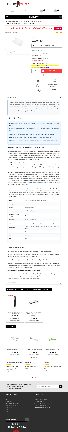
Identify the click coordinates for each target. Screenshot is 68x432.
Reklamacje (9, 411)
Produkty (34, 17)
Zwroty (7, 409)
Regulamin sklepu (11, 405)
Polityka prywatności (12, 403)
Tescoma (15, 32)
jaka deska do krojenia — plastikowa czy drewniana (38, 182)
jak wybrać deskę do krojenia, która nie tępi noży (43, 109)
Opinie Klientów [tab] (12, 283)
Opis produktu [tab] (11, 97)
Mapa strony (9, 401)
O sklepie (8, 407)
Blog (6, 399)
